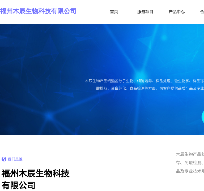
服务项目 (145, 11)
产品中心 (177, 11)
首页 (114, 11)
